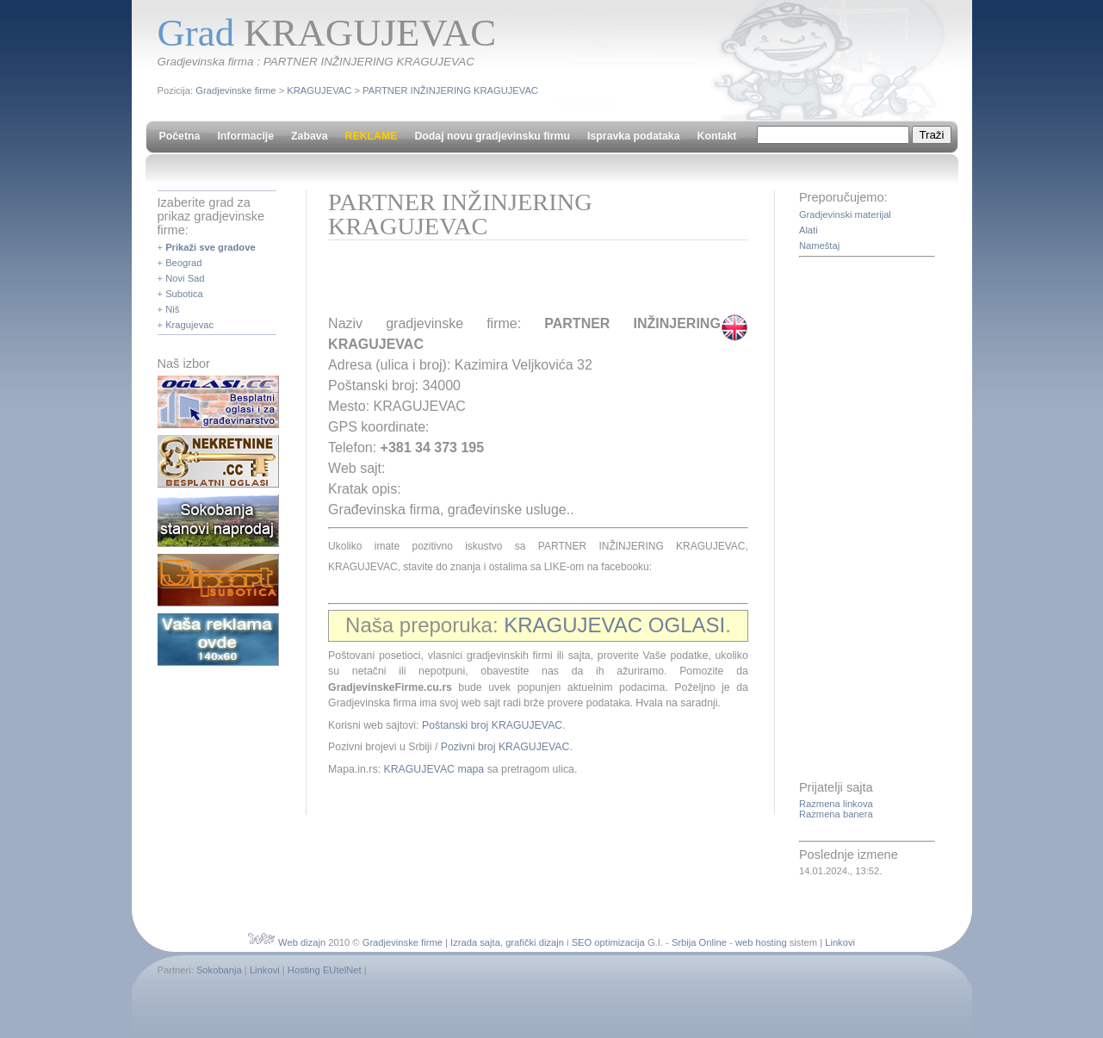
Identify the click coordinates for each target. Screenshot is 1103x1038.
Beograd (183, 263)
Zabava (309, 136)
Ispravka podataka (633, 136)
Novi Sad (184, 278)
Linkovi (840, 942)
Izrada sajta (475, 942)
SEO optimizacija (608, 942)
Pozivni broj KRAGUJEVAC (505, 747)
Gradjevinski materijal (845, 214)
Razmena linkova (836, 804)
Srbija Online (699, 942)
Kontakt (717, 136)
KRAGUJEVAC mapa (433, 769)
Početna (180, 136)
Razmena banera (836, 814)
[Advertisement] (529, 283)
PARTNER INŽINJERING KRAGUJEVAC (450, 90)
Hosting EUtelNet (325, 970)
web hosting (761, 942)
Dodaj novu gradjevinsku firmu (492, 136)
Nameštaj (819, 245)
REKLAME (371, 136)
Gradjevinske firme (235, 90)
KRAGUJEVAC (319, 90)
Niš (172, 309)
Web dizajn (301, 942)
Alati (808, 230)
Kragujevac (189, 325)
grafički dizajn (534, 942)
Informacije (245, 136)
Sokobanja (219, 970)
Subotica (184, 294)
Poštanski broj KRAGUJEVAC (492, 725)
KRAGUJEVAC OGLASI (614, 625)
